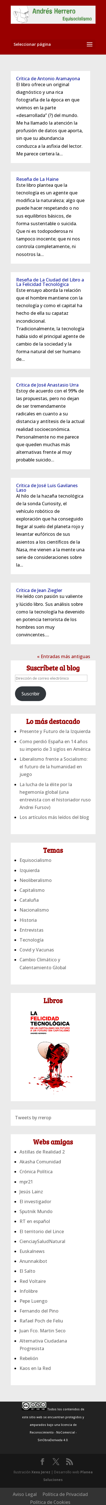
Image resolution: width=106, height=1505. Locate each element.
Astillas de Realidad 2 (42, 1152)
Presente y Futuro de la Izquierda (55, 731)
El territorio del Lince (42, 1231)
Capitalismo (32, 890)
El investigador (35, 1201)
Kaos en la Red (35, 1368)
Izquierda (30, 870)
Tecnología (32, 940)
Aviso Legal (25, 1494)
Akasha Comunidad (40, 1162)
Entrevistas (32, 930)
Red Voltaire (33, 1281)
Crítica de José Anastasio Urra (47, 385)
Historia (28, 920)
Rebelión (29, 1358)
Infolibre (29, 1291)
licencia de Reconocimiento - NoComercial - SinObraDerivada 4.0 (53, 1432)
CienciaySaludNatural (42, 1241)
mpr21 (26, 1182)
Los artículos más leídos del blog (54, 817)
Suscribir (30, 694)
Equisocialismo (35, 860)
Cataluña (29, 900)
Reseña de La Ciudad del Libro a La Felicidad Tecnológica (50, 282)
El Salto (27, 1271)
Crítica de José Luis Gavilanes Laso (47, 487)
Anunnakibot (33, 1261)
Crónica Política (36, 1171)
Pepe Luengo (33, 1301)
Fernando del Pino (39, 1311)
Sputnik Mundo (36, 1211)
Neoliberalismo (36, 880)
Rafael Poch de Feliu (41, 1321)
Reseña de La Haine (37, 179)
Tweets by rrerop (33, 1117)
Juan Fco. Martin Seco (43, 1331)
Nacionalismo (34, 910)
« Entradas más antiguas (63, 656)
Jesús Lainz (31, 1192)
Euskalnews (32, 1251)
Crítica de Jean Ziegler (39, 590)
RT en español (35, 1221)
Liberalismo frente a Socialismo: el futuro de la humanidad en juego (54, 766)
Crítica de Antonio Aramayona (48, 78)
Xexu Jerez (40, 1472)
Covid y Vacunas (37, 950)
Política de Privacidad (65, 1494)
